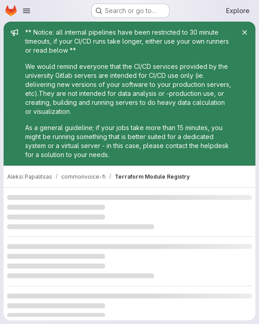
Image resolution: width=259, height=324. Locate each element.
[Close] (244, 32)
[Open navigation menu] (26, 11)
